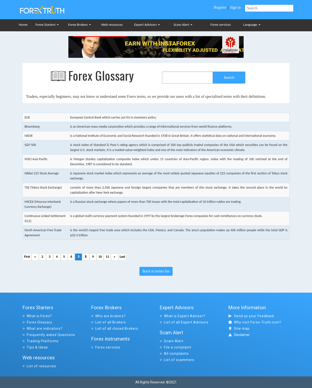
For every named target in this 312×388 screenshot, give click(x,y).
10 (100, 257)
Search (229, 77)
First (27, 257)
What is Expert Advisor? (182, 316)
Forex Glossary (37, 322)
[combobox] (187, 78)
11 (107, 257)
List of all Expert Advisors (184, 322)
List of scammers (177, 360)
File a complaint (175, 347)
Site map (239, 328)
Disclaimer (242, 335)
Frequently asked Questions (48, 335)
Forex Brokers (79, 24)
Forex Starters (47, 24)
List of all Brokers (108, 322)
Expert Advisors (147, 24)
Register (220, 7)
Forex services (220, 24)
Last (122, 257)
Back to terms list (156, 271)
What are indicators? (42, 328)
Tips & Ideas (35, 347)
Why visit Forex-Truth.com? (254, 322)
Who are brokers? (108, 316)
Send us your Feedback (251, 316)
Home (23, 24)
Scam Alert (183, 24)
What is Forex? (37, 316)
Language (251, 24)
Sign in (235, 7)
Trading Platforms (40, 341)
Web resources (112, 24)
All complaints (174, 353)
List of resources (39, 366)
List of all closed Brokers (114, 328)
